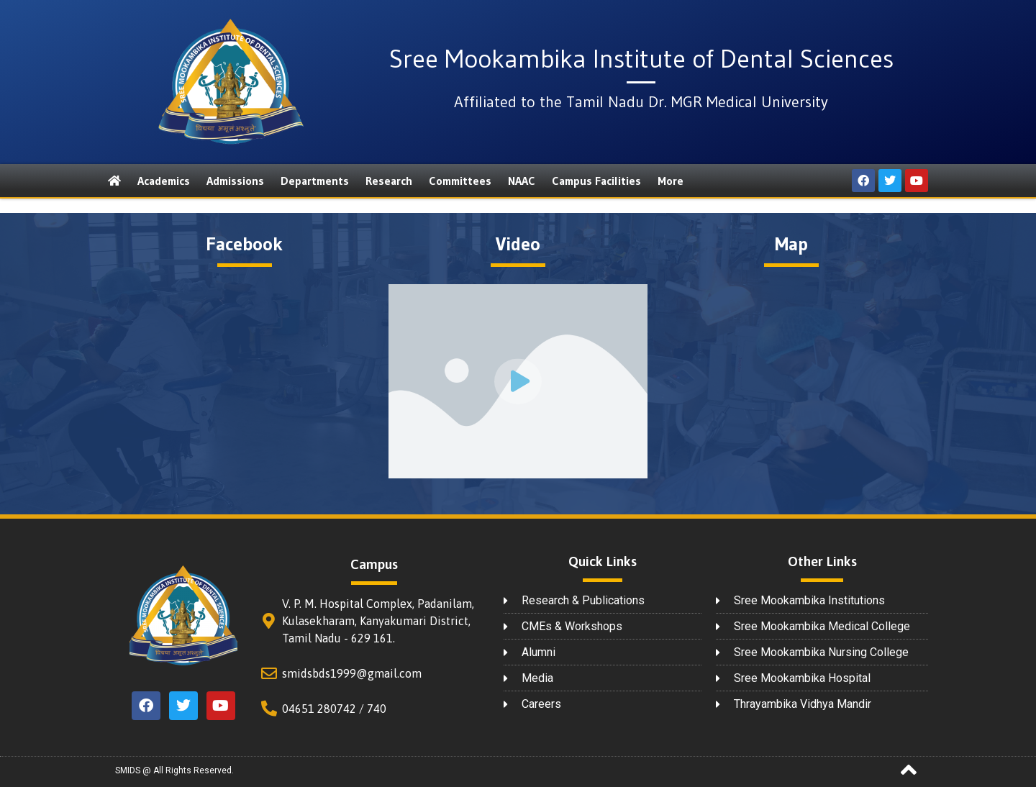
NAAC (521, 180)
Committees (460, 180)
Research (388, 180)
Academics (163, 180)
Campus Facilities (596, 180)
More (670, 180)
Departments (315, 180)
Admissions (235, 180)
